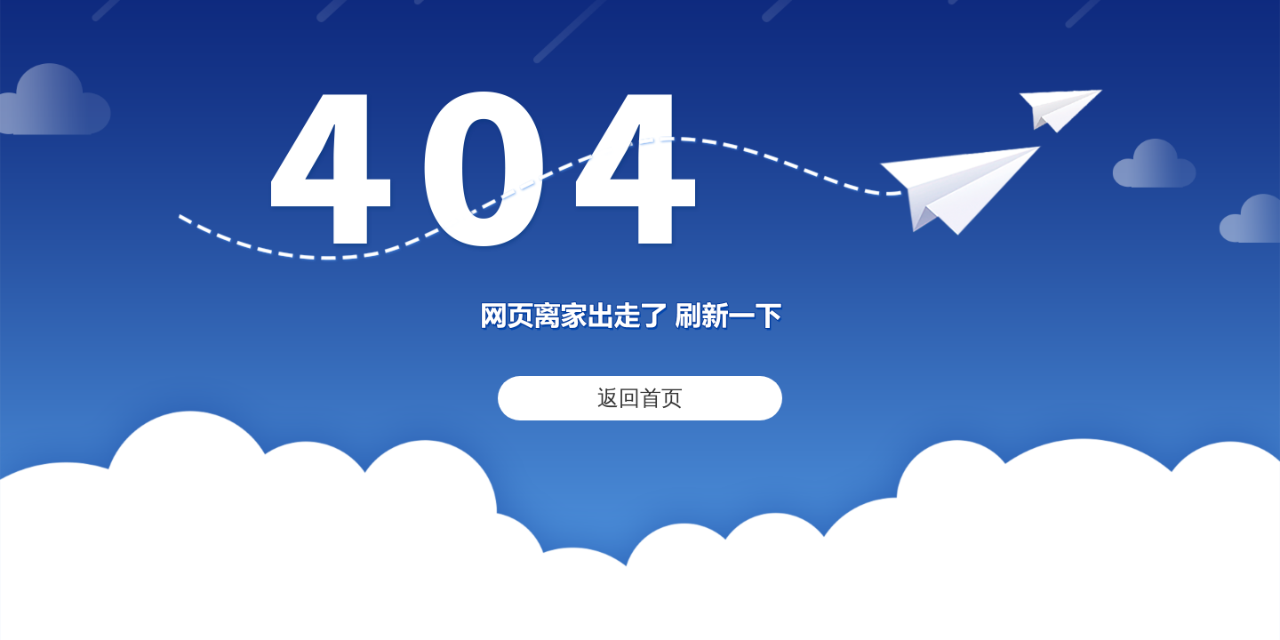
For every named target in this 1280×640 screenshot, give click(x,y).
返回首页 (640, 398)
